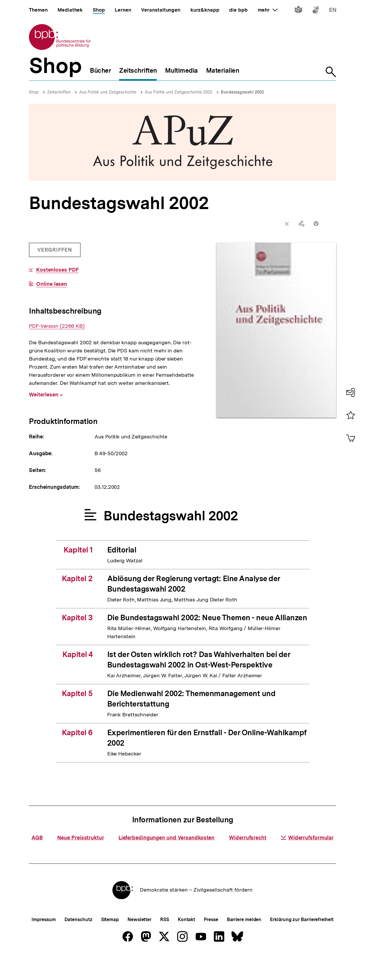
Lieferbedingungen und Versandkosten (166, 838)
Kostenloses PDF (57, 270)
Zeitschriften (59, 92)
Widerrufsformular (307, 838)
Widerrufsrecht (247, 838)
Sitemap (110, 919)
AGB (37, 838)
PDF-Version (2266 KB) (57, 326)
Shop (34, 92)
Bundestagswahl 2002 (242, 92)
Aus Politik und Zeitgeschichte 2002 (178, 92)
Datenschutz (78, 919)
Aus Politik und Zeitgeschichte (107, 92)
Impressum (43, 919)
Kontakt (186, 919)
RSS (164, 919)
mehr (267, 10)
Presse (211, 919)
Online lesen (51, 284)
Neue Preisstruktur (80, 838)
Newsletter (139, 919)
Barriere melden (244, 919)
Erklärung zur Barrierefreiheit (301, 919)
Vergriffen (55, 252)
